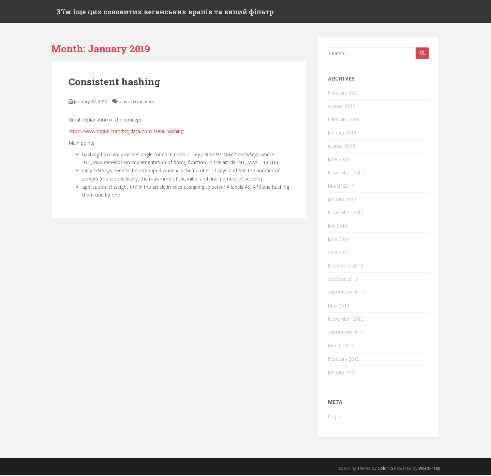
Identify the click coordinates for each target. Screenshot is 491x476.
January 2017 (342, 200)
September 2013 (346, 293)
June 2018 (338, 160)
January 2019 (342, 133)
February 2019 (343, 120)
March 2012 (341, 346)
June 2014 (338, 239)
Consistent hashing (114, 82)
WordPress (429, 469)
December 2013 (345, 266)
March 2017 (341, 186)
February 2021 (343, 93)
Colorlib (385, 469)
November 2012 (345, 319)
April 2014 (338, 253)
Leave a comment (136, 102)
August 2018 (341, 146)
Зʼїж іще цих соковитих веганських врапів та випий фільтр (165, 12)
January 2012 (342, 373)
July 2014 (337, 226)
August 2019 (341, 106)
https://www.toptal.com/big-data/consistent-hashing (126, 132)
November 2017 (345, 173)
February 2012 (343, 359)
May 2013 (338, 306)
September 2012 (346, 333)
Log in (334, 417)
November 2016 (345, 213)
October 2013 (343, 279)
